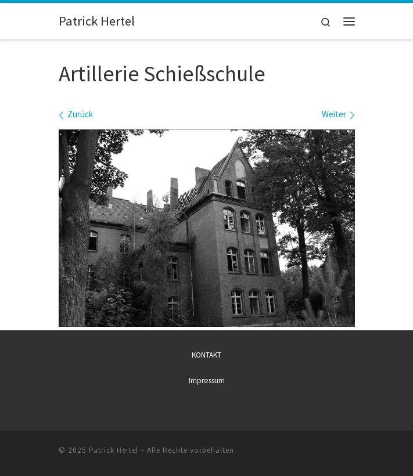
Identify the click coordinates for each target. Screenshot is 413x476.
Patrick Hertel (113, 450)
